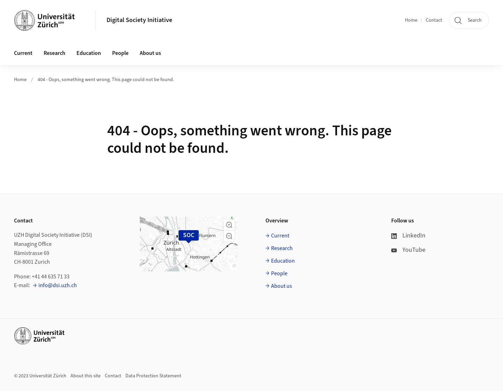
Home (411, 20)
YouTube (408, 250)
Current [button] (23, 53)
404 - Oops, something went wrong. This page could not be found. (106, 79)
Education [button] (88, 53)
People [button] (120, 53)
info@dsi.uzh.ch (57, 285)
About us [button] (150, 53)
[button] (229, 224)
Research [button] (54, 53)
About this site (86, 375)
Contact (434, 20)
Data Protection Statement (153, 375)
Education (283, 261)
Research (282, 248)
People (279, 273)
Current (280, 236)
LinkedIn (408, 235)
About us (281, 286)
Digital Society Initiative (139, 20)
